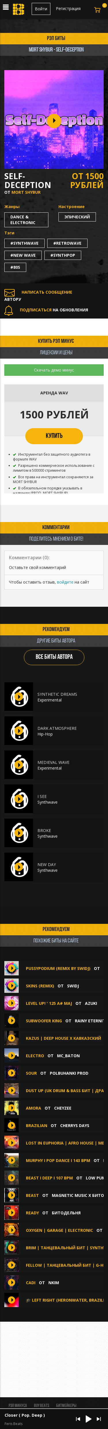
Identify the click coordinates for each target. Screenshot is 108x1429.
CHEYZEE (62, 1108)
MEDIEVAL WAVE (53, 762)
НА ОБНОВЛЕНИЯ (46, 310)
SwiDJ (73, 986)
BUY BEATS (41, 1406)
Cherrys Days (74, 1125)
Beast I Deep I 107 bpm (49, 1178)
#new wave (23, 255)
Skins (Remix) (40, 986)
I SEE (42, 796)
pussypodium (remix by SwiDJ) (58, 968)
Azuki (91, 1003)
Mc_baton (68, 1055)
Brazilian (36, 1125)
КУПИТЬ (54, 436)
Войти (41, 8)
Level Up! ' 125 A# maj (49, 1003)
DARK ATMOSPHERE (57, 728)
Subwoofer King (44, 1020)
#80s (15, 267)
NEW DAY (46, 864)
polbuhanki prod (69, 1073)
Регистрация (68, 8)
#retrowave (67, 243)
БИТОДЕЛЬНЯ (66, 1212)
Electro (35, 1055)
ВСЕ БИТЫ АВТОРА (54, 657)
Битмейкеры (66, 1406)
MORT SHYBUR (26, 192)
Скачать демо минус (54, 370)
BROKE (44, 830)
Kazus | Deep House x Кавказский (63, 1038)
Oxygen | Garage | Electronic (59, 1230)
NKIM (53, 1282)
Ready (32, 1212)
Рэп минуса (18, 1406)
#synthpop (62, 255)
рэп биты (56, 38)
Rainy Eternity (91, 1020)
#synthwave (24, 243)
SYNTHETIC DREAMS (57, 694)
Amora (33, 1108)
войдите (65, 582)
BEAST (33, 1195)
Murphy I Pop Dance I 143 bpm (58, 1160)
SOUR (31, 1073)
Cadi (30, 1282)
